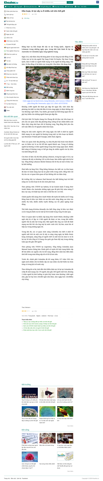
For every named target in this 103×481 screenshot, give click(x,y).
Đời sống (26, 18)
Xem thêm (70, 425)
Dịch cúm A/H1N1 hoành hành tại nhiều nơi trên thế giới (39, 325)
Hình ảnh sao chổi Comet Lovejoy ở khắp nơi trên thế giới (39, 323)
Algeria (38, 315)
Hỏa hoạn (50, 315)
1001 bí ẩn (69, 6)
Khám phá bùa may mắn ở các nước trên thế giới (37, 330)
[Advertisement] (47, 32)
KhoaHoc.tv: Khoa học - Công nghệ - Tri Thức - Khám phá (13, 2)
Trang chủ (8, 6)
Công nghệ (18, 6)
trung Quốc (31, 315)
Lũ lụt (56, 315)
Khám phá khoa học (30, 6)
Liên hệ (19, 478)
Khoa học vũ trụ (57, 6)
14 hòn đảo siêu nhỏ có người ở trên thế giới (36, 328)
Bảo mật (13, 478)
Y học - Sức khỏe (80, 6)
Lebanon (44, 315)
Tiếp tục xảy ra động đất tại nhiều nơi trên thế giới (37, 321)
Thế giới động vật (44, 6)
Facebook (25, 478)
